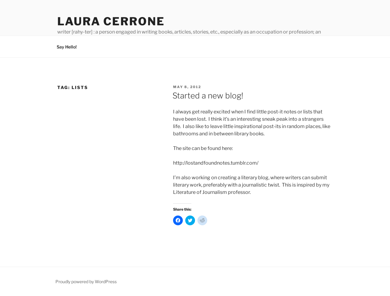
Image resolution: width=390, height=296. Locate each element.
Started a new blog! (207, 95)
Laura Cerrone (111, 21)
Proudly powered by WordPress (86, 281)
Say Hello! (67, 46)
